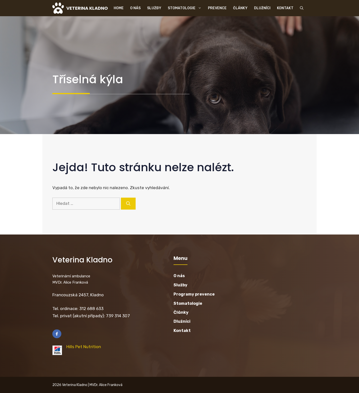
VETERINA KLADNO (87, 8)
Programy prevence (194, 294)
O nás (135, 8)
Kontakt (285, 8)
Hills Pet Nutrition (83, 346)
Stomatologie (186, 8)
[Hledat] (128, 204)
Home (119, 8)
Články (240, 8)
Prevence (217, 8)
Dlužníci (262, 8)
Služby (154, 8)
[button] (302, 8)
